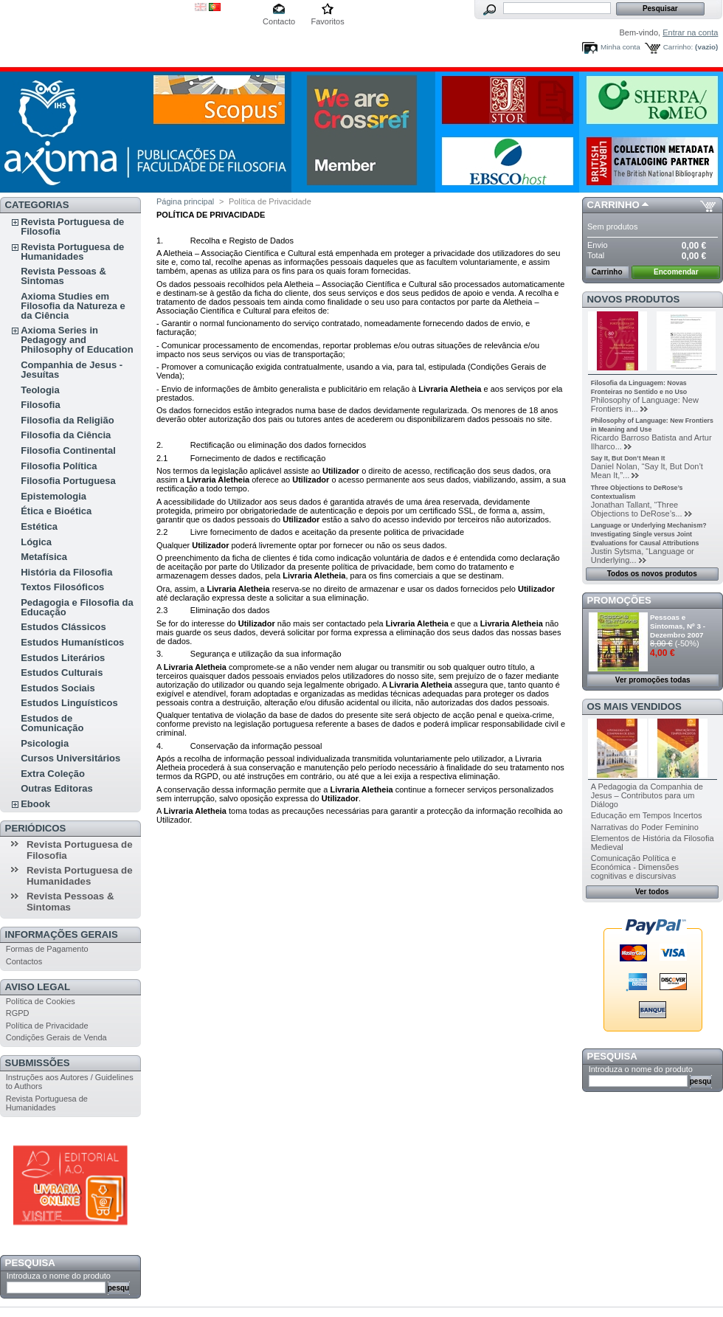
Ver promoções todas (653, 680)
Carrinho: (678, 47)
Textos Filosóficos (62, 586)
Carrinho (613, 204)
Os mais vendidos (634, 706)
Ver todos (652, 892)
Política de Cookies (40, 1001)
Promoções (619, 600)
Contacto (279, 21)
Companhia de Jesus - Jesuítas (71, 369)
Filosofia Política (59, 465)
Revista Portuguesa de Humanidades (72, 251)
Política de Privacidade (47, 1025)
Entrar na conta (690, 32)
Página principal (185, 201)
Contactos (24, 961)
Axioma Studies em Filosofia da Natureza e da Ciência (73, 306)
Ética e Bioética (56, 510)
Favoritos (327, 21)
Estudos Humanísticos (72, 642)
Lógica (36, 541)
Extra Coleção (53, 773)
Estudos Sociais (57, 688)
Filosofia (40, 404)
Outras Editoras (57, 788)
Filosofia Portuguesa (68, 480)
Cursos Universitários (70, 758)
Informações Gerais (61, 934)
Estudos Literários (63, 657)
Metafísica (44, 556)
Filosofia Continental (68, 450)
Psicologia (45, 743)
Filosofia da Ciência (66, 434)
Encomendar (676, 272)
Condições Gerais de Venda (56, 1037)
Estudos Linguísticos (69, 702)
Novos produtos (633, 299)
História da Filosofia (66, 572)
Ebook (35, 803)
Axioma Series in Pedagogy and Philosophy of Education (77, 340)
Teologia (40, 389)
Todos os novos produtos (652, 574)
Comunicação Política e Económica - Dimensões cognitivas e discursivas (635, 867)
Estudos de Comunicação (52, 723)
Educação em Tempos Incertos (646, 815)
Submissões (37, 1062)
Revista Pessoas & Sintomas (63, 276)
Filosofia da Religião (67, 420)
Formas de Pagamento (47, 948)
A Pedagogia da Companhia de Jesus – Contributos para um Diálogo (647, 795)
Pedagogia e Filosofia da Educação (77, 607)
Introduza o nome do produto (59, 1275)
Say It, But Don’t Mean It (628, 458)
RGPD (18, 1013)
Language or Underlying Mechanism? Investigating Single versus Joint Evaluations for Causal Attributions (649, 534)
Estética (39, 526)
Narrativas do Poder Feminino (645, 827)
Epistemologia (53, 496)
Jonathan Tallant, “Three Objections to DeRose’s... (636, 509)
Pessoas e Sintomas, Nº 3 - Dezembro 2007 (677, 626)
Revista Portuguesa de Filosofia (72, 226)
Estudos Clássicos (63, 626)
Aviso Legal (37, 986)
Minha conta (620, 47)
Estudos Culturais (62, 672)
